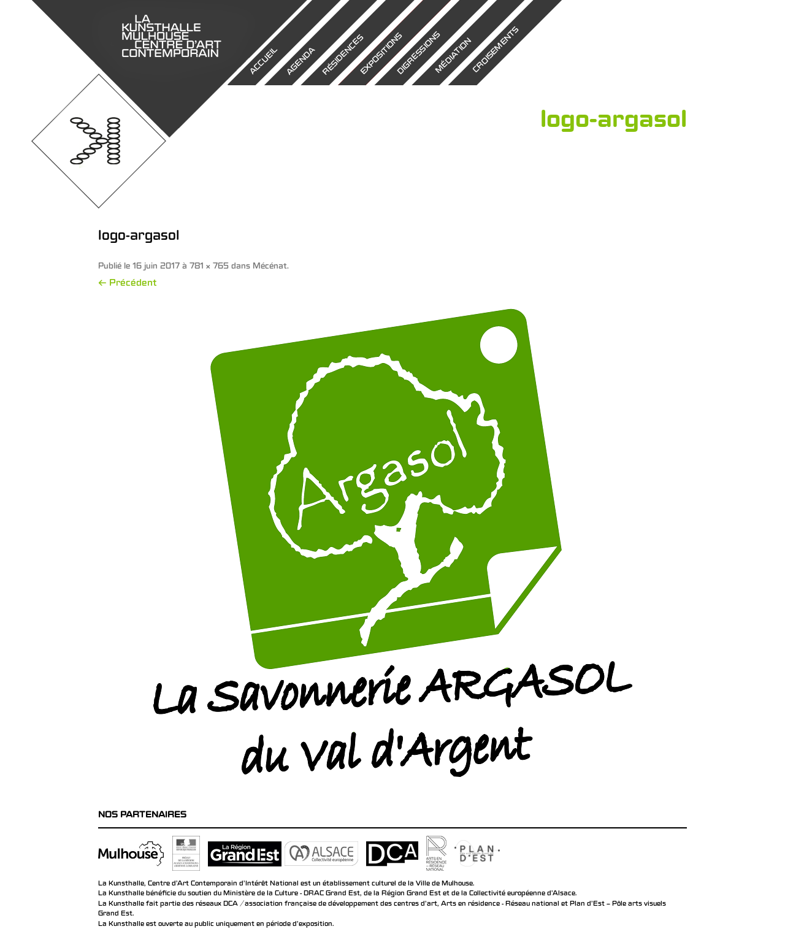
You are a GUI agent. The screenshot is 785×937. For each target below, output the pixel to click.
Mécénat (270, 267)
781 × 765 (209, 267)
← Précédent (127, 284)
